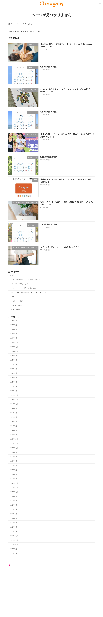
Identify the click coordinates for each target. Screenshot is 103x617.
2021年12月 (14, 536)
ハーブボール (14, 574)
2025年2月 (13, 386)
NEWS (12, 297)
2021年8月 (13, 553)
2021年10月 (14, 544)
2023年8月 (13, 452)
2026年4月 (13, 325)
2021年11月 (14, 540)
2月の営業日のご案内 (48, 224)
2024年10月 (14, 404)
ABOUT (22, 572)
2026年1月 (13, 338)
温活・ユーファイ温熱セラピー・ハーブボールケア (28, 292)
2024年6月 (13, 413)
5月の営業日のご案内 (48, 67)
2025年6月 (13, 369)
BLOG (12, 275)
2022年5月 (13, 514)
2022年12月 (14, 483)
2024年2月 (13, 430)
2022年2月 (13, 527)
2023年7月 (13, 457)
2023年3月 (13, 474)
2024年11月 (14, 399)
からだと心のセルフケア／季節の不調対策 (25, 279)
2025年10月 (14, 351)
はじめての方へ (69, 572)
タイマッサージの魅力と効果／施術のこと (25, 288)
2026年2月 (13, 334)
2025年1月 (13, 391)
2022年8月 (13, 501)
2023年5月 (13, 465)
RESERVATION (35, 572)
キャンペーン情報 (17, 301)
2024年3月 (13, 426)
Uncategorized (15, 310)
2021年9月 (13, 549)
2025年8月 (13, 360)
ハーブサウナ (41, 574)
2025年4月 (13, 377)
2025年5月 (13, 373)
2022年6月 (13, 509)
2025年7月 (13, 364)
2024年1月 (13, 435)
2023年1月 (13, 479)
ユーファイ (28, 574)
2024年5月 (13, 417)
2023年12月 (14, 439)
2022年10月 (14, 492)
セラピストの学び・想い (19, 284)
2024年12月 (14, 395)
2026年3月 (13, 329)
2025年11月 (14, 347)
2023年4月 (13, 470)
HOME (12, 572)
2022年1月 (13, 531)
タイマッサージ (85, 572)
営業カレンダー (16, 305)
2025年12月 (14, 342)
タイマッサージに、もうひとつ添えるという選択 (59, 247)
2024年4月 (13, 421)
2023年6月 (13, 461)
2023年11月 (14, 443)
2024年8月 (13, 408)
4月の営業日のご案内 (48, 112)
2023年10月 (14, 448)
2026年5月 (13, 320)
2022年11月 (14, 487)
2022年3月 (13, 522)
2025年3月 (13, 382)
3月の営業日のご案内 (48, 157)
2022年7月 (13, 505)
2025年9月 (13, 356)
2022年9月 (13, 496)
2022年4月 (13, 518)
